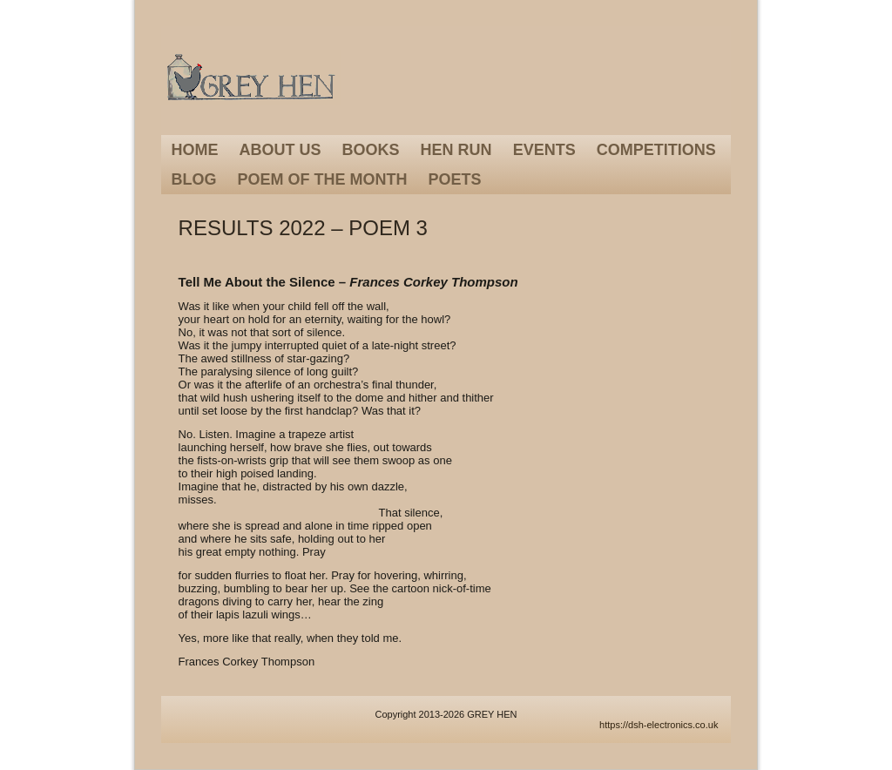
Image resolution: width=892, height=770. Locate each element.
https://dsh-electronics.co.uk (658, 724)
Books (371, 150)
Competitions (656, 150)
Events (544, 150)
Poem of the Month (323, 179)
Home (195, 150)
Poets (455, 179)
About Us (280, 150)
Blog (194, 179)
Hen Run (456, 150)
